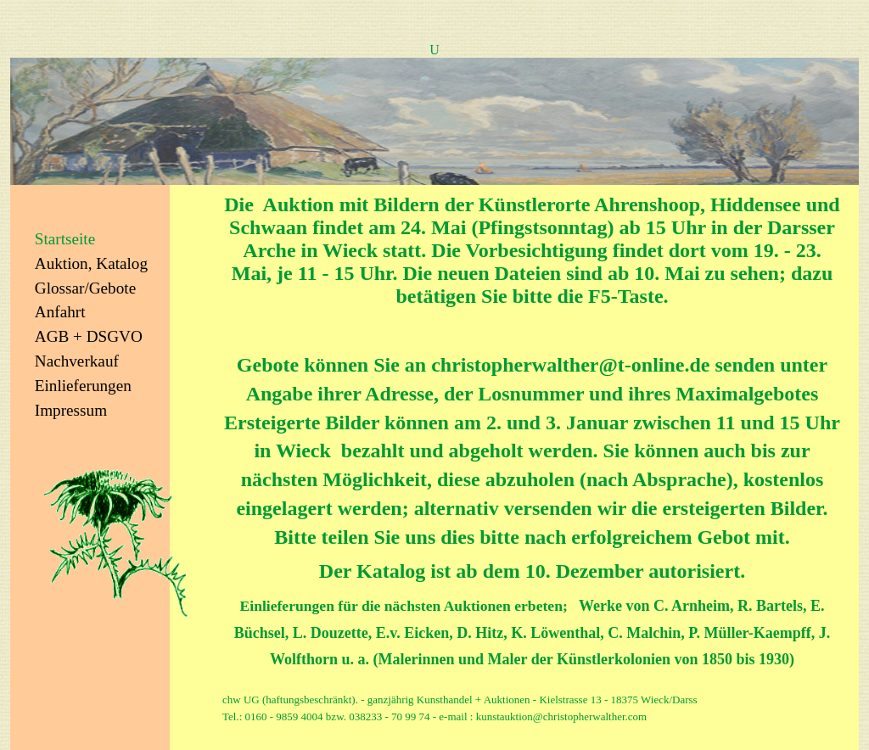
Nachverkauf (77, 361)
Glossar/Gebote (85, 288)
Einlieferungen (83, 386)
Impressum (71, 410)
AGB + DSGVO (89, 336)
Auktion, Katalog (91, 263)
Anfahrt (60, 312)
